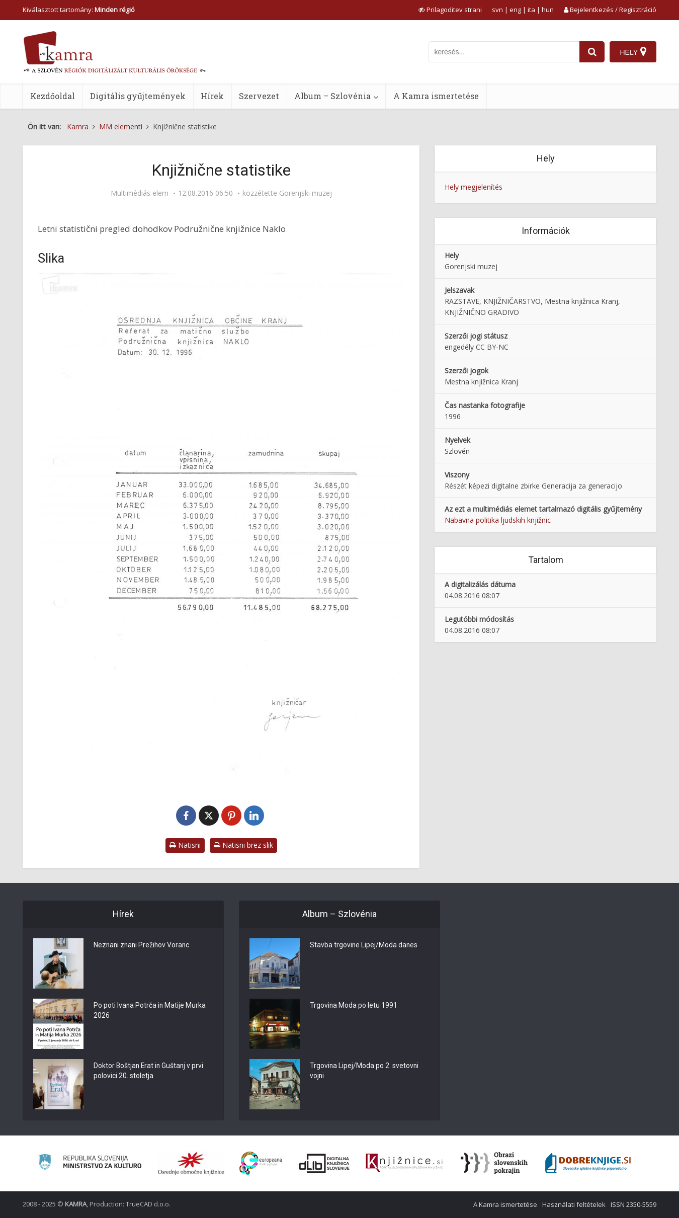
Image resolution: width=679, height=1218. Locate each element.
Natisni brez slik (243, 845)
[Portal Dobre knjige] (588, 1163)
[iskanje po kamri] (504, 51)
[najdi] (592, 51)
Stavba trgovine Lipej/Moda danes (364, 946)
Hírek (212, 96)
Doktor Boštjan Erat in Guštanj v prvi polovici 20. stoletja (150, 1072)
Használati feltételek (574, 1204)
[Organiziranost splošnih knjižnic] (191, 1163)
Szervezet (259, 96)
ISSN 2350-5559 (633, 1204)
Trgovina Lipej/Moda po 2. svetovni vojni (364, 1072)
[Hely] (633, 51)
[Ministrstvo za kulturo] (89, 1163)
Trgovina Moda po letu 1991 (354, 1006)
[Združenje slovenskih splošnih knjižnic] (404, 1163)
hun (548, 9)
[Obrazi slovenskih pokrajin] (494, 1163)
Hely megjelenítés (473, 187)
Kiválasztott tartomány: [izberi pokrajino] (79, 9)
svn (497, 9)
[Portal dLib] (324, 1163)
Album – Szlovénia (332, 96)
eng (515, 9)
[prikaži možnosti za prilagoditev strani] (450, 9)
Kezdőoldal (52, 96)
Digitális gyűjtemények (138, 96)
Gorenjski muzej (305, 193)
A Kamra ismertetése (436, 96)
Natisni (185, 845)
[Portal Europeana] (260, 1163)
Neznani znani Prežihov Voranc (143, 946)
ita (531, 9)
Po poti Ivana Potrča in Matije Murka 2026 (150, 1011)
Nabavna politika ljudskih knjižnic (498, 520)
